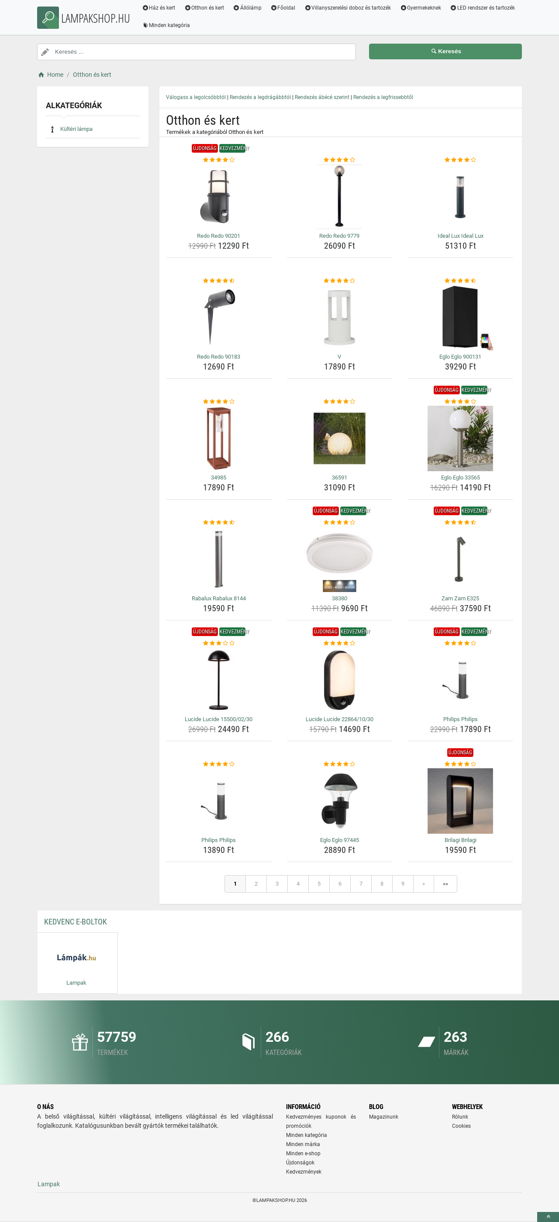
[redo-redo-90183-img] (218, 317)
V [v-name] (339, 356)
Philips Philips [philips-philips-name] (460, 719)
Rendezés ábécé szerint (322, 97)
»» (445, 883)
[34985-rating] (218, 401)
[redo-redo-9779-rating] (339, 160)
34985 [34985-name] (218, 477)
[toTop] (548, 1217)
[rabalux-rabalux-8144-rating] (218, 522)
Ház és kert (159, 8)
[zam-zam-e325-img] (460, 559)
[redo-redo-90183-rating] (218, 281)
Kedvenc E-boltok (75, 921)
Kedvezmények (303, 1172)
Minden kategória (166, 25)
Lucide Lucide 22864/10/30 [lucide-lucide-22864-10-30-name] (339, 719)
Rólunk (460, 1117)
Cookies (461, 1126)
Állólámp (248, 8)
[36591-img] (339, 438)
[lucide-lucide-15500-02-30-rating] (218, 643)
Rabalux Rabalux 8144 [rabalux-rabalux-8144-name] (219, 598)
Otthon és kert (205, 8)
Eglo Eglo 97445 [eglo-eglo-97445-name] (339, 840)
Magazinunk (383, 1117)
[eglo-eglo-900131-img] (460, 317)
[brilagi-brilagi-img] (460, 801)
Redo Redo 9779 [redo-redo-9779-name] (339, 236)
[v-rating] (339, 281)
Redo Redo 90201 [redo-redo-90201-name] (218, 236)
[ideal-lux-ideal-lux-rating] (460, 160)
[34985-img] (218, 438)
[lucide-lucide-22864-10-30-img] (339, 680)
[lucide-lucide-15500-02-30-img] (218, 680)
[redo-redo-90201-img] (218, 196)
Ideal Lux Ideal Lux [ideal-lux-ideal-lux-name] (460, 236)
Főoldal (283, 8)
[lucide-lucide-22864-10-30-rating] (339, 643)
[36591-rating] (339, 401)
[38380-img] (339, 559)
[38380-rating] (339, 522)
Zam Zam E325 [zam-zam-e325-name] (460, 598)
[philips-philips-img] (460, 680)
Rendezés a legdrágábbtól (260, 97)
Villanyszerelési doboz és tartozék (348, 8)
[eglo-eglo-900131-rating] (460, 281)
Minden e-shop (303, 1153)
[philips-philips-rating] (460, 643)
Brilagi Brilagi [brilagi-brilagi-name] (460, 840)
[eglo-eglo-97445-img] (339, 801)
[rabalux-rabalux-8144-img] (218, 559)
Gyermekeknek (421, 8)
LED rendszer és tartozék (483, 8)
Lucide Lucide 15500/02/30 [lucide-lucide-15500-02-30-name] (218, 719)
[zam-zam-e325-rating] (460, 522)
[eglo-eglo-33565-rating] (460, 401)
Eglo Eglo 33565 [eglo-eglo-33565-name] (460, 477)
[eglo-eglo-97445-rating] (339, 764)
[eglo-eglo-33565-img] (460, 438)
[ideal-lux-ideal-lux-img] (460, 196)
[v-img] (339, 317)
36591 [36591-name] (339, 477)
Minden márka (303, 1144)
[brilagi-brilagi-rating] (460, 764)
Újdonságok (300, 1163)
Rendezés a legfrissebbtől (383, 97)
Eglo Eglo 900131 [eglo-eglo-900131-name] (460, 356)
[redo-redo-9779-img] (339, 196)
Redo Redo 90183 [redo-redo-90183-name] (218, 356)
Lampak (49, 1184)
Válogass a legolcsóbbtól (196, 97)
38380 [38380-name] (339, 598)
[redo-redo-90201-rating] (218, 160)
